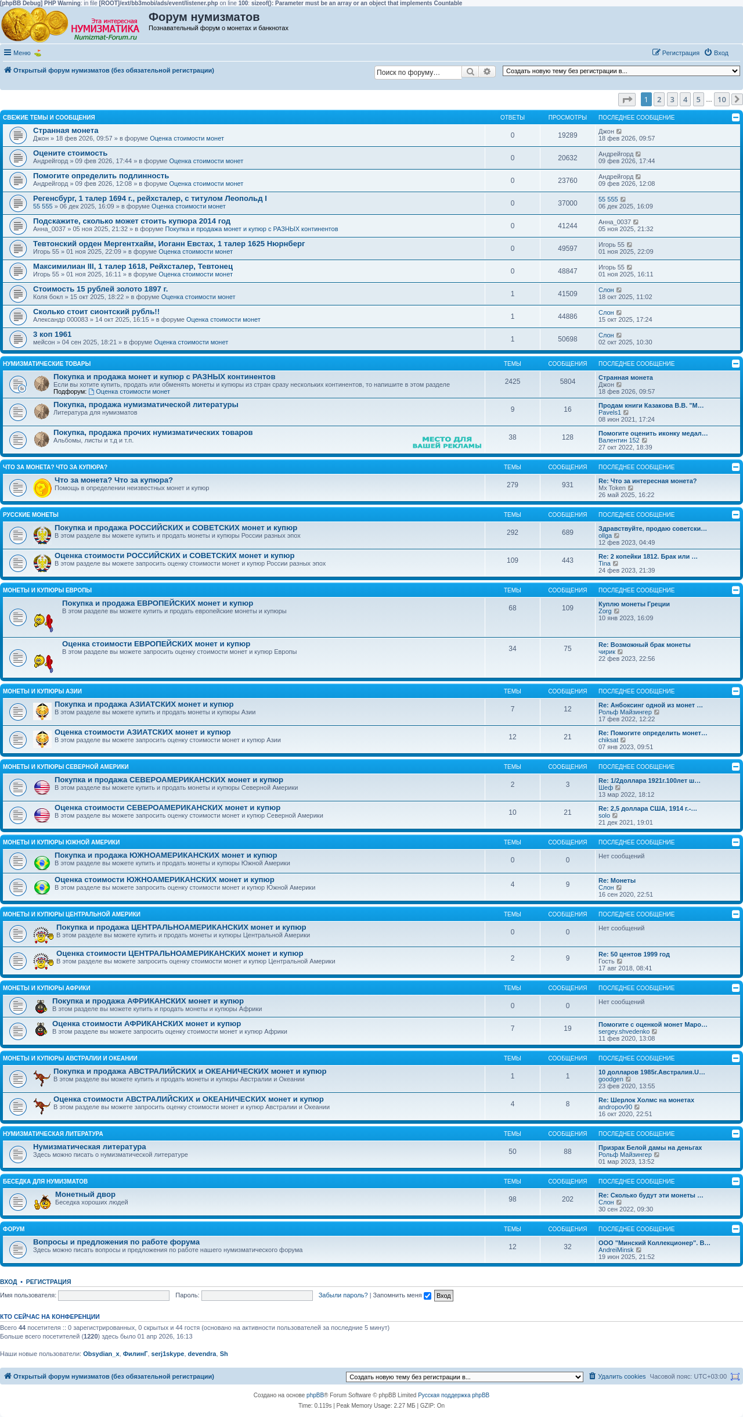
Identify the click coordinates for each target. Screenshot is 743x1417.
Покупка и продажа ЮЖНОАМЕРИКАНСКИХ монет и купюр (166, 855)
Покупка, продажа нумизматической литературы (146, 404)
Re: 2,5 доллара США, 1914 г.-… (647, 808)
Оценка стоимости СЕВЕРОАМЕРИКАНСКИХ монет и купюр (167, 807)
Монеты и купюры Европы (47, 590)
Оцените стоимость (70, 153)
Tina (604, 563)
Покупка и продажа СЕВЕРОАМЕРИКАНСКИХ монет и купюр (169, 779)
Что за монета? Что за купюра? (55, 467)
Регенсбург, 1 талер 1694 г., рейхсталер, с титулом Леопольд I (150, 198)
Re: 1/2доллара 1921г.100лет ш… (649, 780)
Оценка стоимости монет (187, 138)
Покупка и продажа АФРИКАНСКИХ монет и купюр (148, 1001)
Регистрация (48, 1281)
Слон (606, 289)
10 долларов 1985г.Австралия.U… (651, 1072)
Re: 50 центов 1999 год (634, 954)
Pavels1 (609, 412)
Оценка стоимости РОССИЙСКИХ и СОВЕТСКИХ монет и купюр (174, 555)
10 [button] (721, 99)
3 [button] (672, 99)
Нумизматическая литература (53, 1134)
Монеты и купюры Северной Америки (66, 767)
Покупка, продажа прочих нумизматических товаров (153, 432)
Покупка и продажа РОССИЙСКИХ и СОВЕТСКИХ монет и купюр (176, 527)
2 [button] (659, 99)
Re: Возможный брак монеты (644, 644)
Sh (224, 1353)
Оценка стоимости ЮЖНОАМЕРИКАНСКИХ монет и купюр (165, 879)
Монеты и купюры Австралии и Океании (70, 1058)
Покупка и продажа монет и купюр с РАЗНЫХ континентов (251, 228)
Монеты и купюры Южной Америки (61, 842)
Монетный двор (85, 1194)
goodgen (610, 1079)
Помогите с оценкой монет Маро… (653, 1024)
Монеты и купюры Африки (47, 988)
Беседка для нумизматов (45, 1181)
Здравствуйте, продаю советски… (652, 528)
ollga (605, 535)
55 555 (43, 206)
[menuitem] (716, 53)
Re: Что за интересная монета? (647, 480)
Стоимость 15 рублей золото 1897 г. (100, 289)
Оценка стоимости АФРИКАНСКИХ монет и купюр (146, 1023)
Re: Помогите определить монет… (653, 732)
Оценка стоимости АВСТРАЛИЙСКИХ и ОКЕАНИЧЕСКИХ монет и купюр (188, 1099)
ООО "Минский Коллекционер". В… (654, 1242)
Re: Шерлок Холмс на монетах (646, 1099)
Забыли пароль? (343, 1295)
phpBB (315, 1395)
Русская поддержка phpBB (453, 1395)
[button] (627, 99)
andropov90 (615, 1106)
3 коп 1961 (52, 334)
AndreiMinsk (616, 1249)
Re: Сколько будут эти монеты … (651, 1195)
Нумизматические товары (47, 364)
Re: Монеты (617, 880)
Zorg (605, 610)
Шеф (605, 787)
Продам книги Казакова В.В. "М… (651, 405)
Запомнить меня (402, 1295)
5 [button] (699, 99)
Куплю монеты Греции (634, 603)
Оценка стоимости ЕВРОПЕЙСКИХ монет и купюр (156, 643)
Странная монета (66, 130)
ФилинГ (135, 1353)
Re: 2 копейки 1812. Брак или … (648, 556)
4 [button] (685, 99)
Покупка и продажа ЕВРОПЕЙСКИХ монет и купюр (157, 603)
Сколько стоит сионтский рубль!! (96, 311)
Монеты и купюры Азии (42, 691)
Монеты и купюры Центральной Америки (71, 914)
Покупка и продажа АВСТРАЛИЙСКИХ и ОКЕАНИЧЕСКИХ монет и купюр (190, 1071)
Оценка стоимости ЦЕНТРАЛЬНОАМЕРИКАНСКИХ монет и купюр (180, 953)
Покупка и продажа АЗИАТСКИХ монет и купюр (144, 704)
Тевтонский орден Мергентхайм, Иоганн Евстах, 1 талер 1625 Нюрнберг (169, 243)
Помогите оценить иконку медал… (653, 433)
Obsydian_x (101, 1353)
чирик (606, 651)
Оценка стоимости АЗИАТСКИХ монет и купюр (143, 732)
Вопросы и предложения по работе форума (116, 1242)
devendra (202, 1353)
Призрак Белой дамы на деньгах (650, 1147)
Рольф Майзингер (625, 711)
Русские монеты (31, 515)
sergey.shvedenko (624, 1031)
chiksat (608, 739)
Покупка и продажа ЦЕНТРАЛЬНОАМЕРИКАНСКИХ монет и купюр (181, 927)
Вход (8, 1281)
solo (604, 815)
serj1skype (168, 1353)
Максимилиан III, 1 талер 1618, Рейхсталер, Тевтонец (133, 266)
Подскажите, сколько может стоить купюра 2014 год (131, 221)
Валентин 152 (619, 440)
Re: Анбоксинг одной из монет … (650, 705)
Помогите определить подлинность (101, 175)
